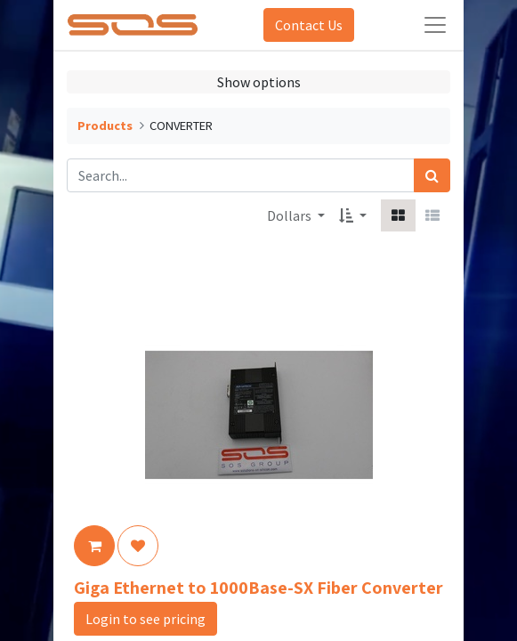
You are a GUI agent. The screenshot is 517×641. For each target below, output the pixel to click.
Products (105, 126)
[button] (353, 215)
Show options (259, 82)
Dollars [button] (290, 215)
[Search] (432, 175)
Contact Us (309, 25)
